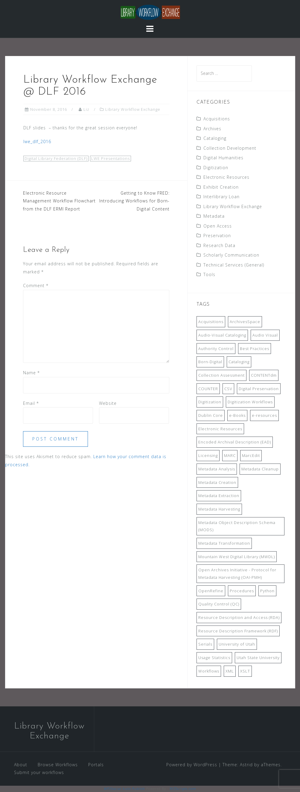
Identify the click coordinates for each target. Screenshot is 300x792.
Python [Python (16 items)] (267, 590)
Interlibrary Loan (221, 196)
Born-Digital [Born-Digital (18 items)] (210, 361)
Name (31, 372)
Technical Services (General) (233, 265)
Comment (35, 285)
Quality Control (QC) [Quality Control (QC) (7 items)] (218, 604)
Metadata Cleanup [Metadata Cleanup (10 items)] (260, 469)
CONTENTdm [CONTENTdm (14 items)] (264, 375)
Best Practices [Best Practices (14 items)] (254, 348)
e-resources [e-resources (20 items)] (264, 415)
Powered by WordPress (191, 764)
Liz (86, 109)
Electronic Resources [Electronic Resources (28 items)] (220, 428)
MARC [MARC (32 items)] (230, 455)
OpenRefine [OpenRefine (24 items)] (210, 590)
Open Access (217, 226)
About (20, 764)
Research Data (219, 245)
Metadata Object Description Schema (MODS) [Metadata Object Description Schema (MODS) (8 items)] (236, 526)
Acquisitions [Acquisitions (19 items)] (210, 321)
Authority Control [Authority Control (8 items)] (216, 348)
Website (108, 403)
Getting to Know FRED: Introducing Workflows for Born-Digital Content (134, 201)
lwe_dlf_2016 (37, 141)
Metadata (214, 216)
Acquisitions (216, 119)
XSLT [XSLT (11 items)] (245, 671)
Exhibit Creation (221, 187)
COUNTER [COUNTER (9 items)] (208, 388)
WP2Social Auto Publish (124, 788)
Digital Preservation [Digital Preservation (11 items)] (259, 388)
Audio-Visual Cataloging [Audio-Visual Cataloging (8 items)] (222, 335)
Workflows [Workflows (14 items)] (208, 671)
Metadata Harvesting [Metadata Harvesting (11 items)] (219, 509)
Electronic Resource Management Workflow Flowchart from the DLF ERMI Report (59, 201)
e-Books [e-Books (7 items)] (237, 415)
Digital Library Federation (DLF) (56, 158)
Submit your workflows (39, 772)
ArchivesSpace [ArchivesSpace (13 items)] (245, 321)
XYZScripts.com (183, 788)
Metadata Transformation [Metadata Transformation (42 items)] (224, 543)
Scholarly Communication (231, 255)
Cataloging (214, 138)
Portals (96, 764)
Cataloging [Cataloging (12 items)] (239, 361)
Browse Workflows (58, 764)
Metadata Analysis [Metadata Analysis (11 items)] (216, 469)
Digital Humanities (223, 157)
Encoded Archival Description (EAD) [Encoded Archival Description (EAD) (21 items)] (234, 442)
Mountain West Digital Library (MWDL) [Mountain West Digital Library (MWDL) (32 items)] (236, 556)
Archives (212, 128)
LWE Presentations (110, 158)
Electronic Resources (226, 177)
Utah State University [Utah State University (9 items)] (258, 657)
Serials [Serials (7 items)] (205, 644)
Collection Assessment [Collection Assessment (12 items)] (221, 375)
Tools (209, 274)
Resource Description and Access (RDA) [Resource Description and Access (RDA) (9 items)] (239, 617)
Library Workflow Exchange (132, 109)
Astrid (246, 764)
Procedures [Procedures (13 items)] (242, 590)
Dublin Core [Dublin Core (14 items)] (210, 415)
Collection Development (229, 148)
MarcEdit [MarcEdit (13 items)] (251, 455)
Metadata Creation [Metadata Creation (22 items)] (217, 482)
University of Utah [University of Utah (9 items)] (237, 644)
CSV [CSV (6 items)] (228, 388)
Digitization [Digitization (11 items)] (209, 402)
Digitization (215, 167)
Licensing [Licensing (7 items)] (208, 455)
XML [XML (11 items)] (230, 671)
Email (31, 403)
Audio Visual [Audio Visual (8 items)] (265, 335)
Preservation (217, 235)
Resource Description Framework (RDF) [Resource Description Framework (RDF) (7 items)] (238, 631)
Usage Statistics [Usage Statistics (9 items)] (214, 657)
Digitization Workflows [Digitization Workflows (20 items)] (250, 402)
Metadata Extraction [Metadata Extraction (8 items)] (218, 495)
